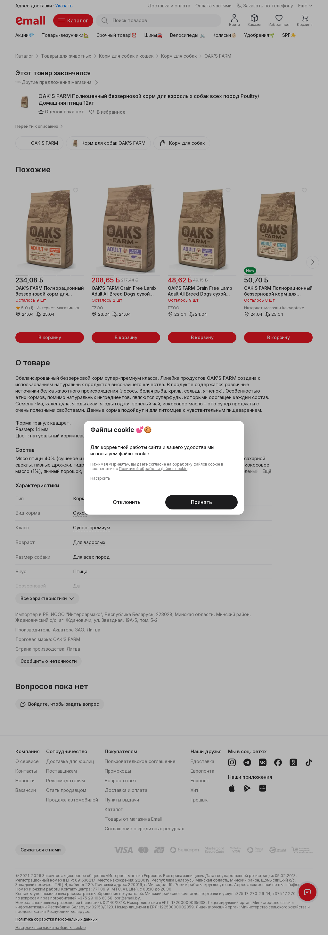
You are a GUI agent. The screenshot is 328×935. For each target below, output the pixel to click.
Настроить (100, 478)
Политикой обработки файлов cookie (153, 469)
